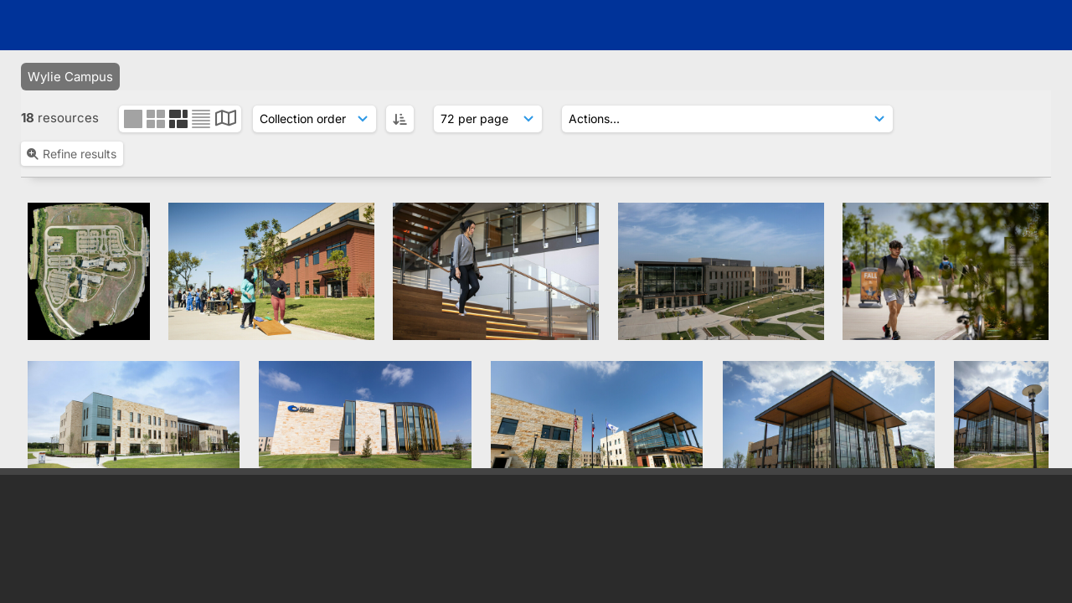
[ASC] (400, 119)
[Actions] (727, 119)
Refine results (70, 154)
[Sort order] (314, 119)
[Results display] (488, 119)
